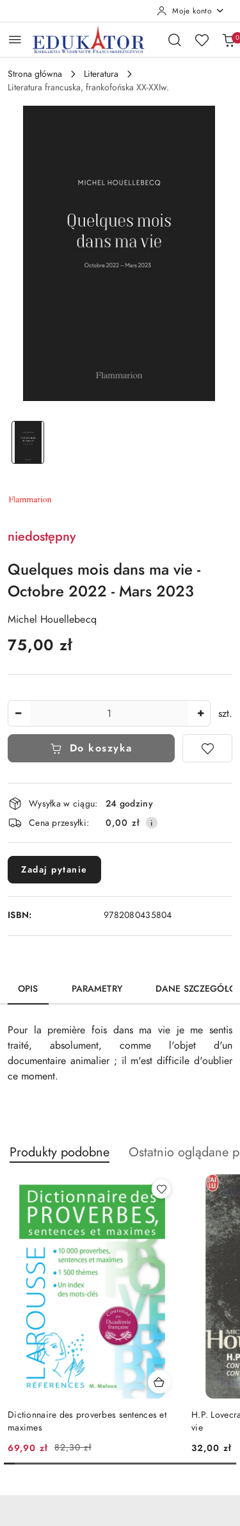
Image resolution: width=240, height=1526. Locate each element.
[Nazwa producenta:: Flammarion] (30, 498)
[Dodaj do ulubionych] (207, 748)
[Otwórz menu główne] (15, 39)
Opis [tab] (28, 989)
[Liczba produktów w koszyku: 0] (228, 40)
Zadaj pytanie (54, 870)
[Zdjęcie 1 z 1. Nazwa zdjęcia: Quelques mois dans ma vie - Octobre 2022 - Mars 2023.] (28, 442)
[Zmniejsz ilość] (18, 713)
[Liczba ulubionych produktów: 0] (202, 40)
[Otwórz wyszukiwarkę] (175, 40)
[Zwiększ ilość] (200, 713)
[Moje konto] (191, 11)
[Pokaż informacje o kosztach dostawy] (152, 823)
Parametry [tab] (97, 989)
